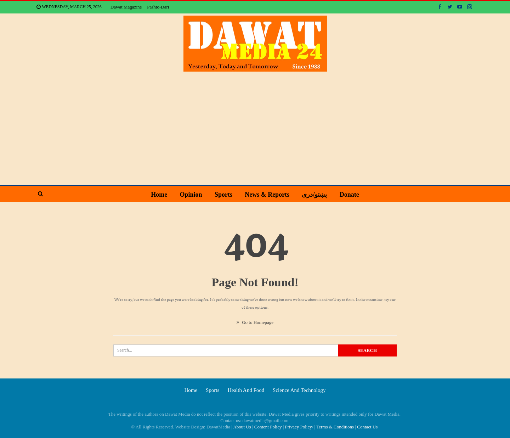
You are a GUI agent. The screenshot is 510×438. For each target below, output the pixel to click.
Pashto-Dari (158, 7)
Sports (223, 194)
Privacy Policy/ (299, 426)
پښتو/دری (314, 194)
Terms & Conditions (335, 426)
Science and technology (299, 390)
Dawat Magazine (126, 7)
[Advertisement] (255, 124)
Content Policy (268, 426)
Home (159, 194)
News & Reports (267, 194)
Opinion (191, 194)
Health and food (246, 390)
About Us (242, 426)
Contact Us (367, 426)
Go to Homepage (255, 322)
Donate (349, 194)
